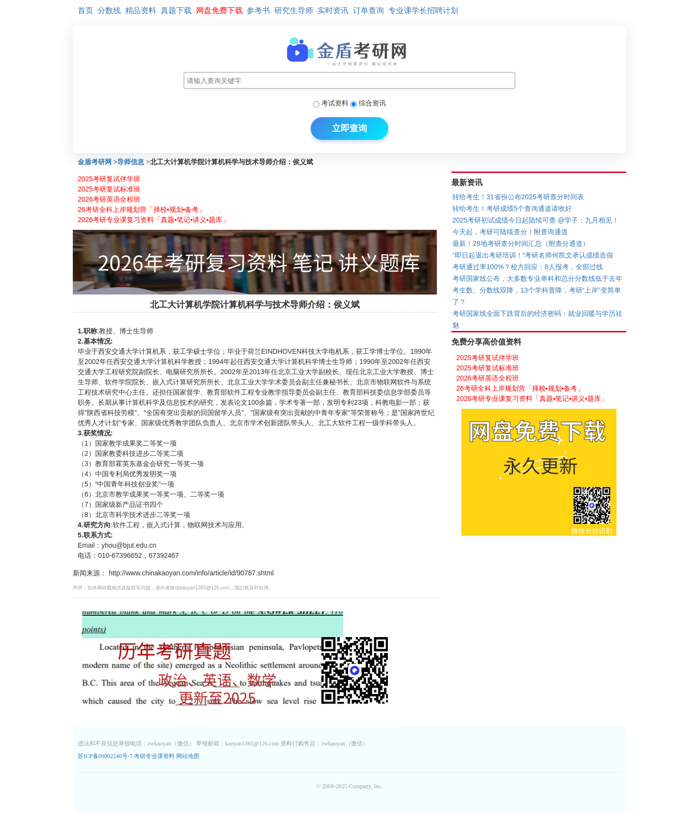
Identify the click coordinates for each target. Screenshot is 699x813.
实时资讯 (333, 10)
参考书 (258, 10)
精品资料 (140, 10)
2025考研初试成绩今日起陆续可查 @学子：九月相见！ (535, 220)
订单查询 (368, 10)
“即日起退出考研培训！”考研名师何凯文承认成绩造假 (532, 255)
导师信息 (130, 162)
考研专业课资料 (154, 756)
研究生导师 (293, 10)
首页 (85, 10)
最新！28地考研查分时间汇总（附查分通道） (520, 243)
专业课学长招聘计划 (423, 10)
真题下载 (176, 10)
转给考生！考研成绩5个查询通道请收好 (512, 208)
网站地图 (188, 756)
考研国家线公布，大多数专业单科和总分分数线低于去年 (537, 278)
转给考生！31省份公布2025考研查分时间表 (518, 197)
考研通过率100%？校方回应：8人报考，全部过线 (527, 267)
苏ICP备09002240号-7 (106, 756)
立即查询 (349, 128)
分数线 (109, 10)
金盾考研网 (95, 162)
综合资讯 (372, 103)
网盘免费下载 (219, 10)
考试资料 (335, 103)
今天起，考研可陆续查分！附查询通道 (510, 232)
